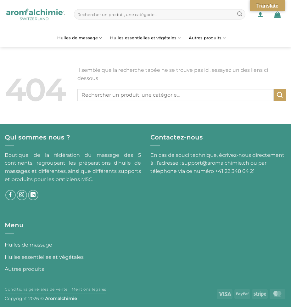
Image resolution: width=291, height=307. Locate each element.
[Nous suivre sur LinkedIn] (33, 195)
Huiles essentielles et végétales (145, 38)
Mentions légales (89, 289)
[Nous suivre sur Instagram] (22, 195)
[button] (260, 14)
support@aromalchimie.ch (216, 163)
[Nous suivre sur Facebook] (10, 195)
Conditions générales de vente (36, 289)
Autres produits (207, 38)
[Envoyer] (239, 14)
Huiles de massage (79, 38)
